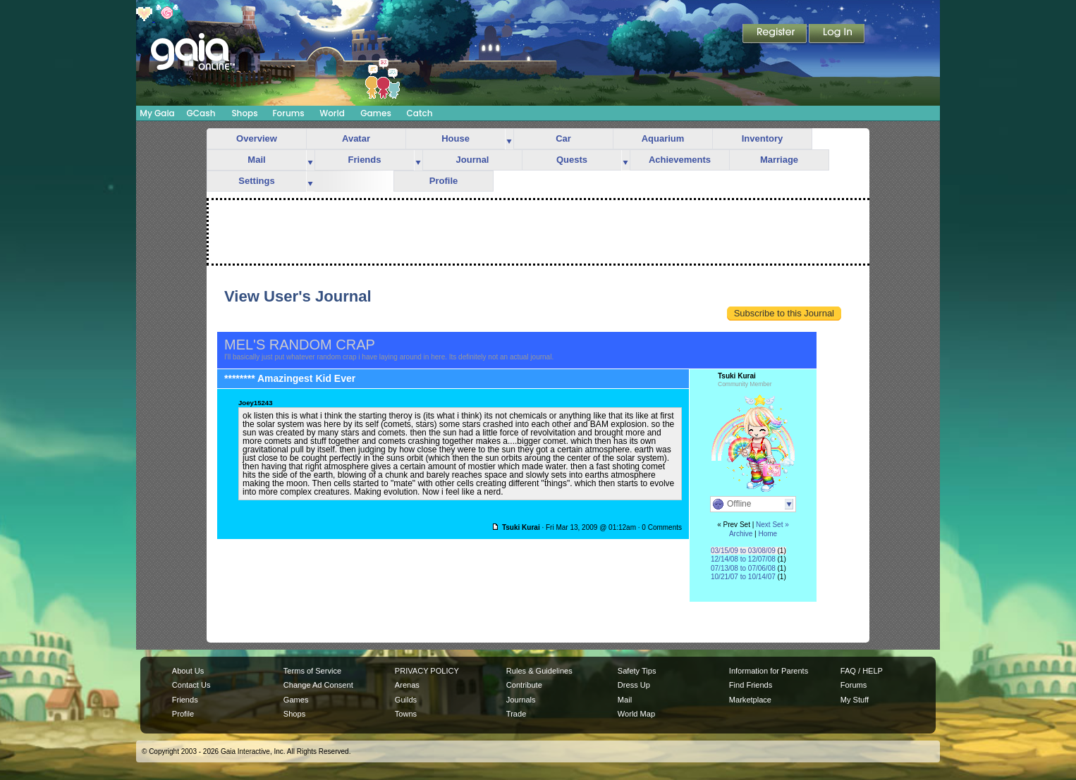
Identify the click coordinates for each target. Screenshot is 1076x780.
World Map (636, 714)
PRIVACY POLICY (427, 671)
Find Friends (750, 685)
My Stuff (854, 699)
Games (375, 113)
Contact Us (191, 685)
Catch (420, 113)
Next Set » (772, 524)
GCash (201, 113)
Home (767, 534)
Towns (406, 714)
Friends (364, 159)
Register (775, 34)
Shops (244, 113)
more (509, 139)
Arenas (407, 685)
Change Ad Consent (318, 685)
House (455, 138)
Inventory (762, 138)
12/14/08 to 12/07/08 (743, 559)
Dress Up (634, 685)
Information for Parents (768, 671)
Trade (516, 714)
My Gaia (157, 113)
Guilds (406, 699)
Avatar (356, 138)
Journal (472, 159)
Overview (256, 138)
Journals (521, 699)
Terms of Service (312, 671)
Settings (256, 180)
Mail (256, 159)
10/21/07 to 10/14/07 (743, 577)
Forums (288, 113)
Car (563, 138)
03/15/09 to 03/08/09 (743, 551)
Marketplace (750, 699)
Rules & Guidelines (539, 671)
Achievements (680, 159)
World (332, 113)
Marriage (779, 159)
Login (837, 34)
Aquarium (663, 138)
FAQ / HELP (861, 671)
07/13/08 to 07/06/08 (743, 568)
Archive (740, 534)
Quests (571, 159)
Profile (443, 180)
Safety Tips (637, 671)
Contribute (524, 685)
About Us (188, 671)
